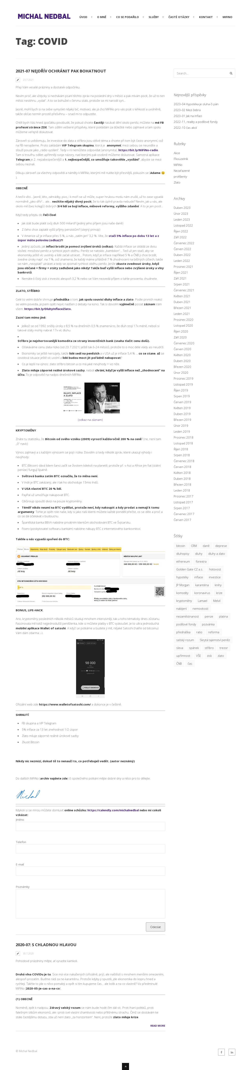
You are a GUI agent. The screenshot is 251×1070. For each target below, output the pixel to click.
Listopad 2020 (183, 325)
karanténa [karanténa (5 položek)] (202, 585)
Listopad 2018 (183, 443)
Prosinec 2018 (183, 437)
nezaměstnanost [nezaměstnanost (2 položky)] (187, 616)
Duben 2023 (182, 208)
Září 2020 (180, 337)
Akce (177, 153)
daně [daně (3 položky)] (206, 546)
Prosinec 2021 (183, 267)
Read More (157, 1025)
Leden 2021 (182, 314)
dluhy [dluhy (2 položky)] (198, 554)
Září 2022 (180, 237)
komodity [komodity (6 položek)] (182, 593)
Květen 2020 (182, 355)
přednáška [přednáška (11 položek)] (183, 632)
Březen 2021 (182, 308)
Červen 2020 (182, 349)
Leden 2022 (182, 261)
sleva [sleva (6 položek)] (179, 648)
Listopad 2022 (183, 225)
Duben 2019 (182, 414)
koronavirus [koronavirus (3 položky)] (202, 593)
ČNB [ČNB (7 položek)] (179, 663)
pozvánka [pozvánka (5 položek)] (208, 624)
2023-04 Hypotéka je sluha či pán (196, 104)
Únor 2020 (181, 373)
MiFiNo (178, 165)
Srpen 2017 (182, 508)
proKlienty (180, 176)
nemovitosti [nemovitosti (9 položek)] (200, 608)
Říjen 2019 (181, 390)
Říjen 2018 (181, 449)
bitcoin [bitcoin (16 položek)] (180, 546)
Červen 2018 (182, 467)
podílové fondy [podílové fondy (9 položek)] (186, 624)
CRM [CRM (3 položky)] (194, 546)
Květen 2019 (182, 408)
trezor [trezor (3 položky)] (224, 648)
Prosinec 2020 (183, 320)
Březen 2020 (182, 367)
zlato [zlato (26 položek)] (221, 656)
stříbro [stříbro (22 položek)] (209, 648)
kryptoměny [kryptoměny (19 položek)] (184, 601)
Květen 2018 (182, 473)
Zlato (177, 182)
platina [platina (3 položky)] (223, 616)
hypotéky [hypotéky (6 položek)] (182, 577)
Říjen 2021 (181, 272)
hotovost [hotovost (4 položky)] (215, 569)
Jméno (20, 819)
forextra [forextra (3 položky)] (201, 561)
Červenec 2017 (184, 514)
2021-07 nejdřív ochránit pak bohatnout (61, 71)
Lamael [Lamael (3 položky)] (202, 601)
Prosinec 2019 (183, 378)
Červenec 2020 (184, 343)
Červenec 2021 (184, 290)
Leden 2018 (182, 490)
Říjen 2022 (181, 231)
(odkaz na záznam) (90, 402)
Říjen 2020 (181, 331)
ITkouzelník (181, 159)
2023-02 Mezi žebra (187, 110)
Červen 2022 (182, 249)
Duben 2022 (182, 255)
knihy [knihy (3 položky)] (218, 585)
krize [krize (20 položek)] (219, 593)
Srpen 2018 (182, 455)
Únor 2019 (181, 426)
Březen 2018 (182, 484)
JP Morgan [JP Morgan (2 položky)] (182, 585)
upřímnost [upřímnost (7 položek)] (183, 656)
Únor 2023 (181, 214)
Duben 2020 (182, 361)
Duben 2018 (182, 479)
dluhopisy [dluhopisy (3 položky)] (182, 554)
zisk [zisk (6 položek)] (209, 656)
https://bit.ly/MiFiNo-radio (138, 150)
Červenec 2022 (184, 243)
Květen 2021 (182, 296)
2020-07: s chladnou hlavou (46, 944)
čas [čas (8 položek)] (190, 663)
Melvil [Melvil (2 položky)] (216, 601)
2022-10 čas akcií (185, 128)
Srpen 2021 (182, 284)
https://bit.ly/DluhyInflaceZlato (47, 309)
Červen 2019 (182, 402)
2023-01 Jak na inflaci (188, 116)
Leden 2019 (182, 431)
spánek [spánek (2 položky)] (194, 648)
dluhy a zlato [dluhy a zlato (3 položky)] (216, 554)
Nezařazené (182, 171)
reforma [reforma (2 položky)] (213, 632)
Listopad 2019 (183, 384)
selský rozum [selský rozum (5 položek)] (185, 640)
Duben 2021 (182, 302)
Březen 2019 (182, 420)
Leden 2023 (182, 219)
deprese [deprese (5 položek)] (221, 546)
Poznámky (23, 887)
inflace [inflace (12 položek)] (198, 577)
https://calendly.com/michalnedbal (113, 810)
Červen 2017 (182, 520)
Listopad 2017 (183, 502)
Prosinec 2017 (183, 496)
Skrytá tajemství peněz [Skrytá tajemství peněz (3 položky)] (215, 640)
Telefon (21, 842)
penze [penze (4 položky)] (209, 616)
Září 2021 (180, 278)
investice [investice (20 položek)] (215, 577)
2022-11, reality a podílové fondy (196, 122)
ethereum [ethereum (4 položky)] (183, 561)
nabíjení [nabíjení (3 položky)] (181, 608)
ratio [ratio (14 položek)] (199, 632)
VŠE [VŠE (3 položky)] (198, 656)
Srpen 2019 (182, 396)
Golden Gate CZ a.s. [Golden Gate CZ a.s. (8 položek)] (189, 569)
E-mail (20, 864)
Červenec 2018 (184, 461)
